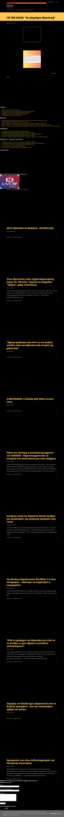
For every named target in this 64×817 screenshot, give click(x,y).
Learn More (53, 813)
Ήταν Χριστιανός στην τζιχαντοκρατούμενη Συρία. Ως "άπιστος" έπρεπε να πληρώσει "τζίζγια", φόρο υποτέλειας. (27, 124)
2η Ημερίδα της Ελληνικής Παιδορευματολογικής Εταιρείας (15, 131)
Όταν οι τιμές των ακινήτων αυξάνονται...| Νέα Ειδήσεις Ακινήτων (17, 147)
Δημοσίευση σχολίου (17, 237)
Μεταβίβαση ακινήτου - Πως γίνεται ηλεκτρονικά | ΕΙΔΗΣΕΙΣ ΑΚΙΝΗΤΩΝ (19, 142)
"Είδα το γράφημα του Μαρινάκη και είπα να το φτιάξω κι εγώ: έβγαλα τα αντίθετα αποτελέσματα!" (24, 123)
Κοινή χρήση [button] (53, 73)
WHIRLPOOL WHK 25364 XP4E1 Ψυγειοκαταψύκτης (14, 114)
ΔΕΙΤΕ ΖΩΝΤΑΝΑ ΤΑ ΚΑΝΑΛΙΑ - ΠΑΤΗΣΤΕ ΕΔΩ (30, 228)
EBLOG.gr (10, 6)
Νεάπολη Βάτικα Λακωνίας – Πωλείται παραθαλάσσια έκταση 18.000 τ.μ (18, 111)
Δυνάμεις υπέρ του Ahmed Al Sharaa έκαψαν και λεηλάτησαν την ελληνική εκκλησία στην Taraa (24, 120)
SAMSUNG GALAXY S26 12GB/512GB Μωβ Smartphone (16, 112)
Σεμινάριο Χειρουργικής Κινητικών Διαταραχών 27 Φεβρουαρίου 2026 (18, 132)
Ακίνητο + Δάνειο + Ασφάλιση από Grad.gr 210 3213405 (20, 10)
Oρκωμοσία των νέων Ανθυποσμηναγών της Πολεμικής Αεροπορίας (31, 762)
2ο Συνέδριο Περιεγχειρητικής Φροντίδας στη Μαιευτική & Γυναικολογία (18, 135)
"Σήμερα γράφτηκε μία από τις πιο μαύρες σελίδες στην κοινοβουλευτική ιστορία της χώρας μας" (30, 345)
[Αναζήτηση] (51, 2)
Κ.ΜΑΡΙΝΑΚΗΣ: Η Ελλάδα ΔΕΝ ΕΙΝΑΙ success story (15, 122)
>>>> (56, 237)
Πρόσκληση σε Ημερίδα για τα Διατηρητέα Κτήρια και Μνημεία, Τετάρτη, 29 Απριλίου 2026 (23, 143)
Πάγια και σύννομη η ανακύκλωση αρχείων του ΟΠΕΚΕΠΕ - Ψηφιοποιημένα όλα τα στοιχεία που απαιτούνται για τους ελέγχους (31, 126)
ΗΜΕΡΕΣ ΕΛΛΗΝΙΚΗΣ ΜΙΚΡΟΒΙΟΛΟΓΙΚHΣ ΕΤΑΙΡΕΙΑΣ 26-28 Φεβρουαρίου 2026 (22, 134)
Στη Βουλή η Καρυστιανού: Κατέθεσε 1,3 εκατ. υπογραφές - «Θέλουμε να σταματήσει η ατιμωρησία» (31, 582)
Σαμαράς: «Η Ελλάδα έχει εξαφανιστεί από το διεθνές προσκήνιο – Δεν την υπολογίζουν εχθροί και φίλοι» (31, 706)
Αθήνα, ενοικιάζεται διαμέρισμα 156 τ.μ (11, 109)
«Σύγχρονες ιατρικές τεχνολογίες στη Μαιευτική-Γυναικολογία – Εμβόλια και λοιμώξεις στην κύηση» (25, 136)
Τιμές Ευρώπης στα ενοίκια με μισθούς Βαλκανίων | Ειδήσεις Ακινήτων (18, 144)
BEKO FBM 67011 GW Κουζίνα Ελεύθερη (11, 115)
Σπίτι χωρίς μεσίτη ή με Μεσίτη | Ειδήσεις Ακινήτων (14, 146)
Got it (59, 813)
